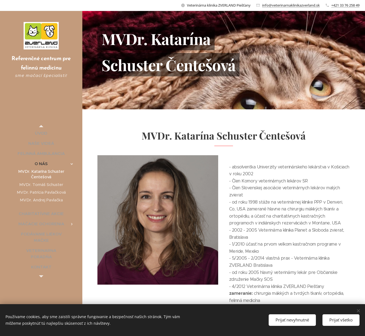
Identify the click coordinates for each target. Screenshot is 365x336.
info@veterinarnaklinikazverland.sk (291, 5)
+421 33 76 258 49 (345, 5)
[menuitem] (41, 133)
